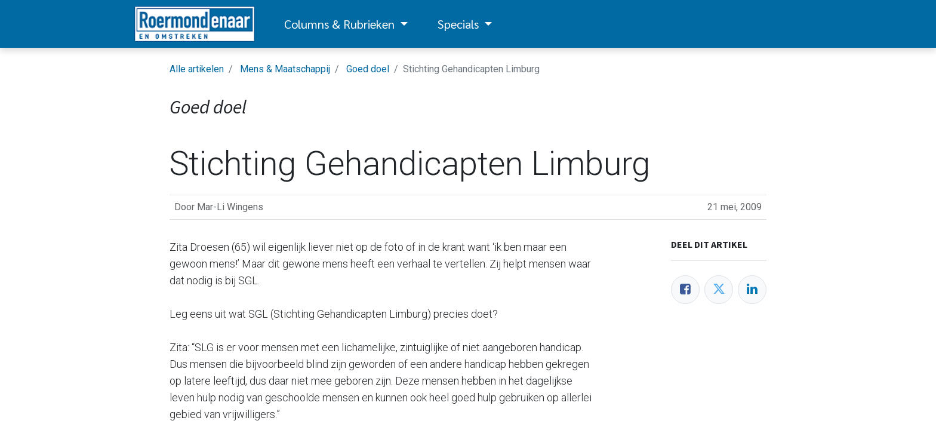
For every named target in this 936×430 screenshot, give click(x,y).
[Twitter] (718, 289)
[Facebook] (685, 289)
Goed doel (367, 69)
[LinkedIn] (752, 289)
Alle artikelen (197, 69)
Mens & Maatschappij (285, 69)
